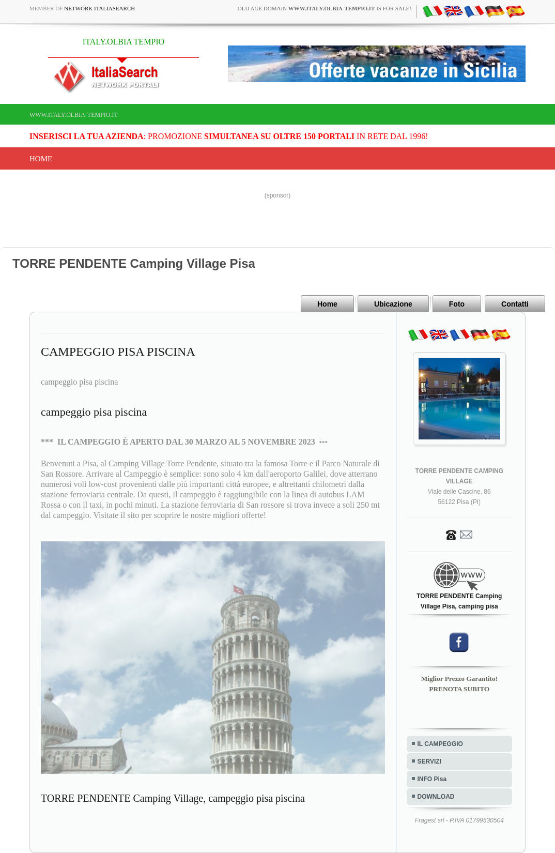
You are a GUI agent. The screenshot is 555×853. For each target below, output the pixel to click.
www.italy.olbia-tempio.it (73, 114)
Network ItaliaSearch (99, 8)
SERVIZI (429, 761)
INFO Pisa (432, 779)
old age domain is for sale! (324, 8)
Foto (457, 304)
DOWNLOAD (436, 796)
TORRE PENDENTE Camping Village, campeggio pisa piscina (173, 798)
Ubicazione (393, 304)
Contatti (515, 304)
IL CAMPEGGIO (440, 744)
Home (40, 159)
